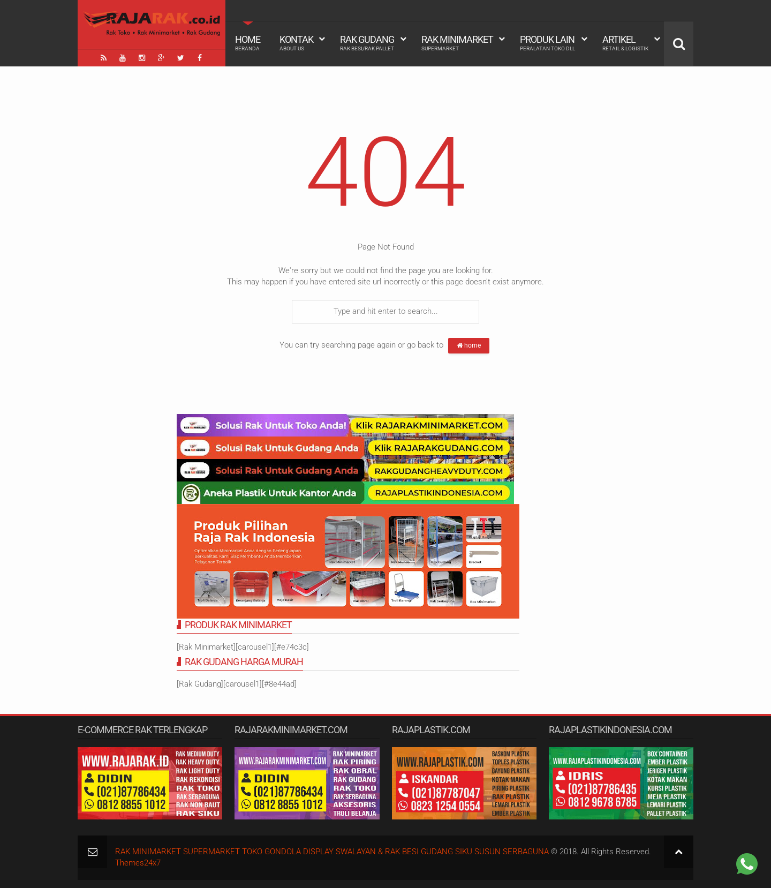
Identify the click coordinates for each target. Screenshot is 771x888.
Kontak (296, 43)
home (469, 345)
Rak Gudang (367, 43)
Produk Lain (547, 43)
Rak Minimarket (457, 43)
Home (247, 43)
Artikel (625, 43)
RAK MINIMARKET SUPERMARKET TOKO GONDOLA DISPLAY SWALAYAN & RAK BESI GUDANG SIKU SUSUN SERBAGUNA (332, 851)
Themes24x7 (138, 863)
